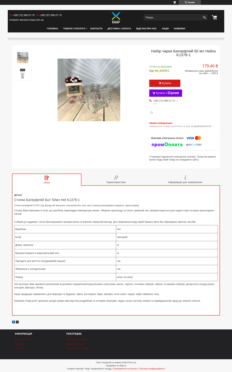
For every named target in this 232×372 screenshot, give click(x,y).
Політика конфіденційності (152, 369)
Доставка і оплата (119, 28)
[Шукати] (204, 17)
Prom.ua (132, 362)
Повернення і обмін (77, 348)
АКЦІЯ (165, 28)
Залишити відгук (75, 344)
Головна (52, 28)
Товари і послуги (74, 28)
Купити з (167, 93)
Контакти (96, 28)
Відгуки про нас (146, 28)
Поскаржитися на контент (125, 369)
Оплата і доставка (76, 339)
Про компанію (23, 339)
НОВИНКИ (179, 28)
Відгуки (19, 344)
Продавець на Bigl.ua (116, 365)
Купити (166, 83)
